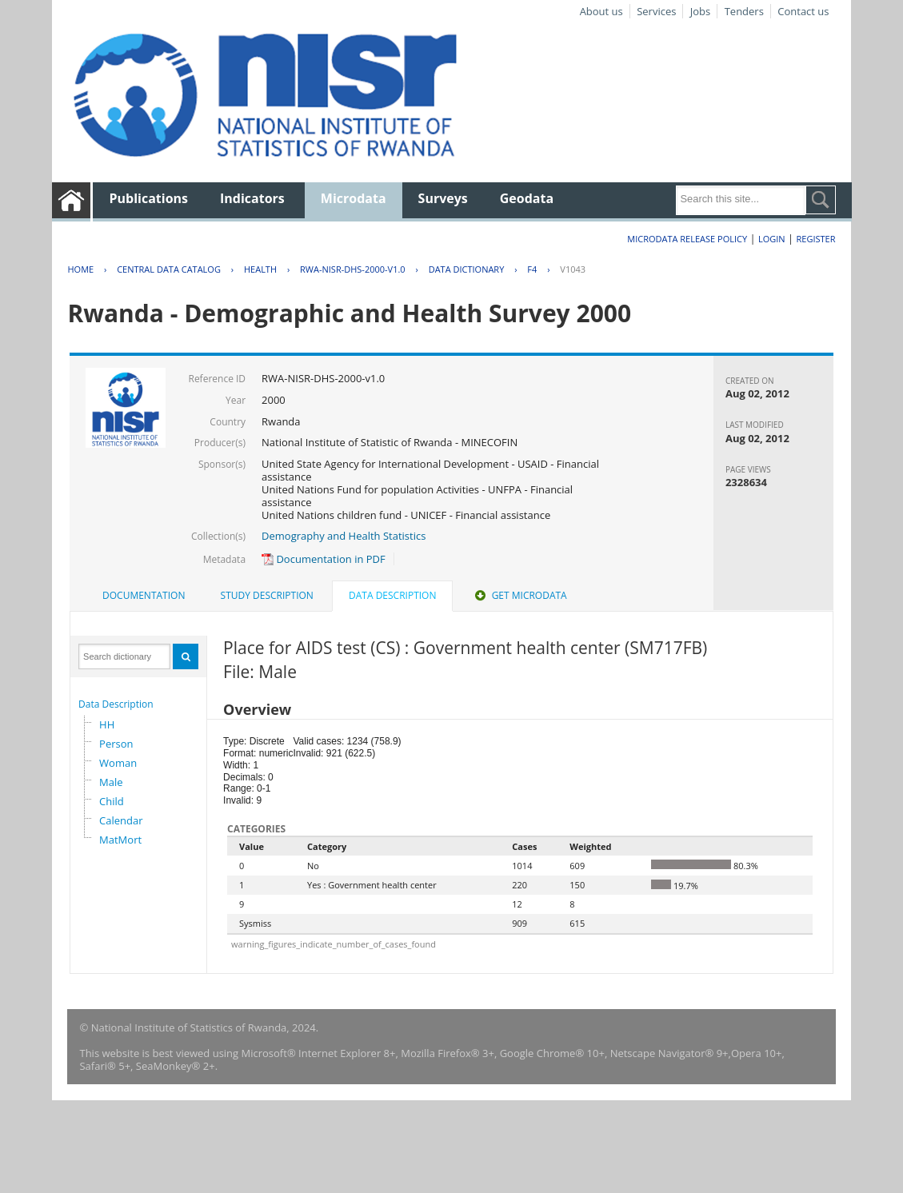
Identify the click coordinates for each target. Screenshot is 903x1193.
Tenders (744, 11)
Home (80, 269)
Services (656, 11)
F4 (532, 269)
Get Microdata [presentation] (519, 595)
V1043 (572, 269)
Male (111, 782)
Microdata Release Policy (687, 239)
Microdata (353, 198)
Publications (148, 198)
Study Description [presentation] (267, 595)
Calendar (120, 820)
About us (601, 11)
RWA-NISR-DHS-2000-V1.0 (353, 269)
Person (116, 743)
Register (816, 239)
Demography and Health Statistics (344, 536)
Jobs (700, 11)
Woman (118, 763)
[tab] (144, 596)
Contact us (803, 11)
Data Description (116, 704)
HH (106, 724)
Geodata (526, 198)
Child (111, 801)
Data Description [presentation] (392, 595)
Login (771, 239)
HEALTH (260, 269)
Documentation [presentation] (143, 595)
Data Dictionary (467, 269)
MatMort (120, 839)
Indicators (252, 198)
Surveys (443, 198)
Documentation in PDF (324, 559)
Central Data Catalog (169, 269)
